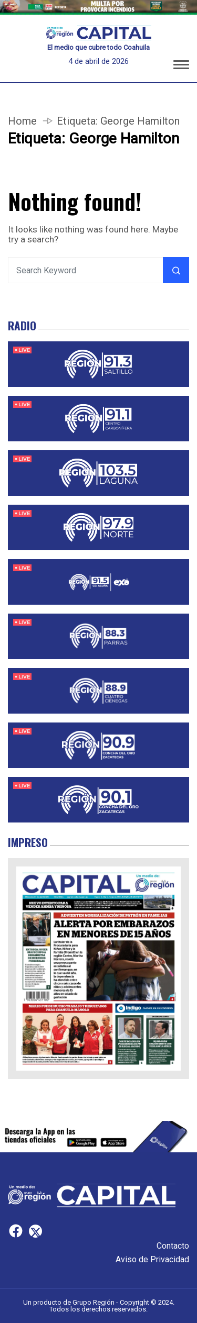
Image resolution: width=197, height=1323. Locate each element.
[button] (181, 66)
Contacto (173, 1246)
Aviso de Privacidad (152, 1259)
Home (22, 121)
